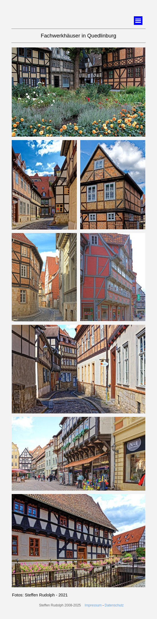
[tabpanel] (78, 36)
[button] (78, 47)
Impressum (93, 605)
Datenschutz (114, 605)
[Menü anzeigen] (138, 20)
